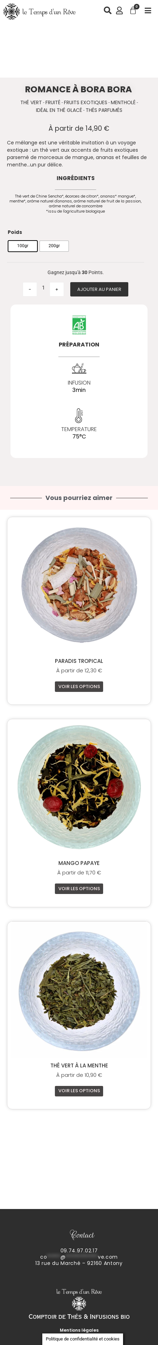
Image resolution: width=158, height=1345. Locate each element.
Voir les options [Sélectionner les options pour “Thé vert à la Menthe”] (79, 1090)
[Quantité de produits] (43, 288)
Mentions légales (79, 1330)
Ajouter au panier (99, 289)
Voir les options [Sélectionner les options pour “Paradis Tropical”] (79, 686)
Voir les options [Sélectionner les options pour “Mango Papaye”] (79, 888)
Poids (15, 232)
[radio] (22, 246)
